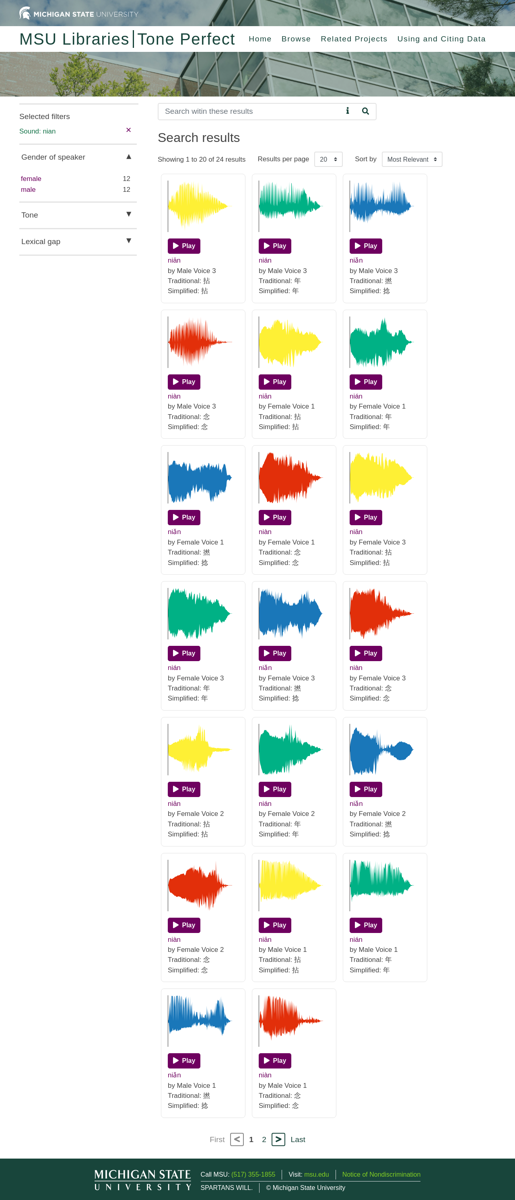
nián (265, 260)
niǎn (356, 260)
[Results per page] (328, 159)
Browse (296, 39)
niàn (174, 396)
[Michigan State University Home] (78, 12)
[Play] (184, 246)
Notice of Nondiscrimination (381, 1174)
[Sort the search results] (412, 159)
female (31, 179)
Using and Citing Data (442, 39)
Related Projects (354, 39)
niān (174, 260)
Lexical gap (40, 241)
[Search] (250, 111)
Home (260, 39)
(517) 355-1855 (253, 1174)
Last (298, 1139)
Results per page (283, 159)
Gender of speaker (53, 157)
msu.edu (316, 1174)
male (28, 189)
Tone (29, 215)
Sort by (366, 159)
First (217, 1139)
